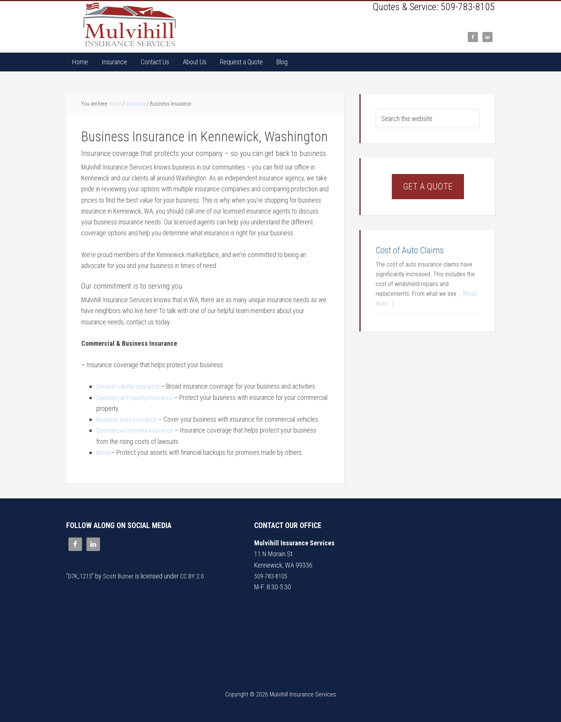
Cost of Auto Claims (410, 250)
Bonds (104, 452)
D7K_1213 (81, 576)
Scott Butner (122, 576)
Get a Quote (428, 186)
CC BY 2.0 (198, 576)
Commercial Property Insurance (137, 397)
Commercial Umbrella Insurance (137, 430)
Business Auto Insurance (128, 419)
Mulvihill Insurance (130, 24)
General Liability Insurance (129, 386)
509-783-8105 (468, 6)
